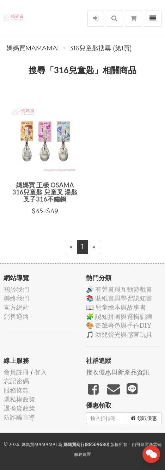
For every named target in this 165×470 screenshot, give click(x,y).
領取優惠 (144, 418)
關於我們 (16, 289)
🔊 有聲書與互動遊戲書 (119, 289)
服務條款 (16, 390)
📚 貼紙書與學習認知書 (119, 298)
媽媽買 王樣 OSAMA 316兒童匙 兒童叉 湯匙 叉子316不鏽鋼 (44, 192)
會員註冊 (16, 372)
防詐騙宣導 (19, 417)
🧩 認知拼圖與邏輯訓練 (119, 317)
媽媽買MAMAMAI (32, 48)
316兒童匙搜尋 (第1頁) (100, 48)
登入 (40, 372)
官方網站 (16, 307)
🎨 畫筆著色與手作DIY (118, 325)
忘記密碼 (16, 381)
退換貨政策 (19, 408)
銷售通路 (16, 317)
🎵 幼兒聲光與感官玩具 (119, 334)
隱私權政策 (19, 399)
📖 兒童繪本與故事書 (116, 307)
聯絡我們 (16, 298)
